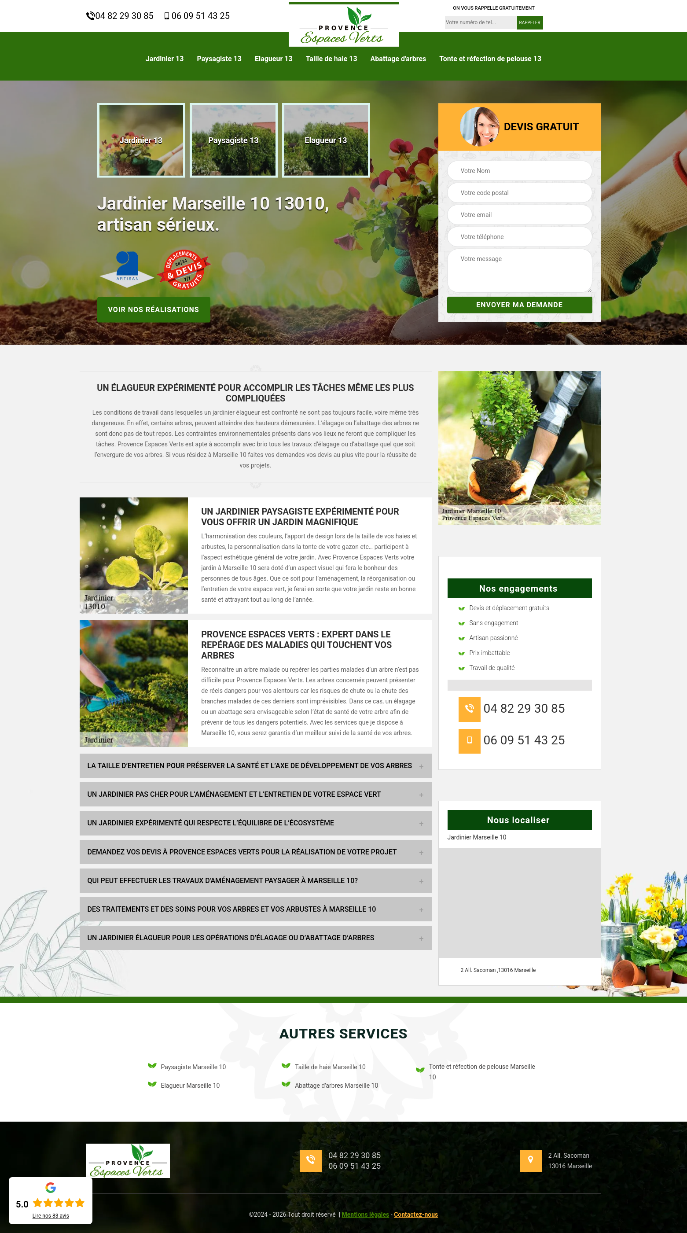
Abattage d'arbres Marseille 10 (330, 1086)
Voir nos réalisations (153, 309)
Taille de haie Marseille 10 (324, 1067)
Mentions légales (365, 1214)
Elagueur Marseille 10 (184, 1086)
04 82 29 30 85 (120, 16)
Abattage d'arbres (398, 59)
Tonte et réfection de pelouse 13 (490, 59)
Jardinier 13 (165, 59)
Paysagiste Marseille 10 (187, 1067)
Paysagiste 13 (219, 59)
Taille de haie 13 (331, 59)
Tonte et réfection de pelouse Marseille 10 (475, 1072)
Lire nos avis (51, 1216)
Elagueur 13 (274, 59)
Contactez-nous (416, 1214)
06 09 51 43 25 (196, 16)
